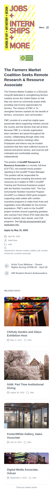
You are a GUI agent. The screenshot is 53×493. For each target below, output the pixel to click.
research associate (22, 253)
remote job (8, 253)
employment (9, 250)
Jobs (10, 244)
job (39, 250)
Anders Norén (31, 487)
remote (44, 250)
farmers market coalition (26, 250)
